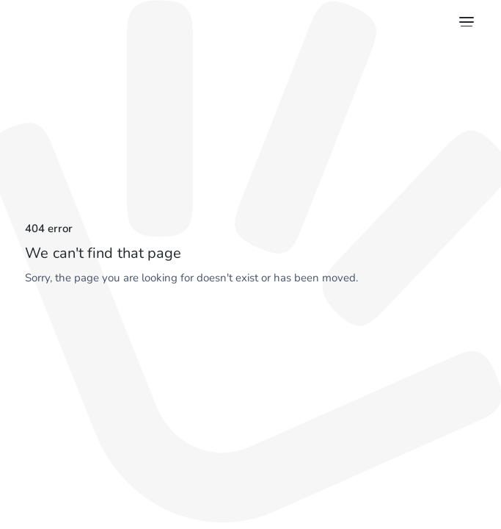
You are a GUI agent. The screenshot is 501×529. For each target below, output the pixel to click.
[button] (464, 21)
